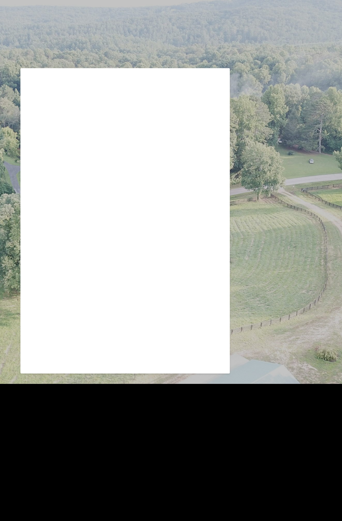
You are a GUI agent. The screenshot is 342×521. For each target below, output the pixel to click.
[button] (318, 23)
